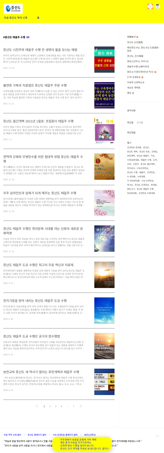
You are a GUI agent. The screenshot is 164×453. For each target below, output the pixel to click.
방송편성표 (132, 193)
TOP (157, 436)
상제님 (154, 151)
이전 (37, 406)
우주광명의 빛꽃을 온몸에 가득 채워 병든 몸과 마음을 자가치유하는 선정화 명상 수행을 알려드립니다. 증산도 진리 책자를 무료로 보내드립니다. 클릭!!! (84, 444)
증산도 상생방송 (142, 184)
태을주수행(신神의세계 (138, 66)
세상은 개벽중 (133, 87)
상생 (129, 163)
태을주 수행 (146, 159)
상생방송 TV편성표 (147, 193)
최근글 (130, 122)
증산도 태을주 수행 (145, 188)
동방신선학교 (90, 435)
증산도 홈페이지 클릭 (37, 435)
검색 (150, 6)
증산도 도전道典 (135, 42)
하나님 (130, 184)
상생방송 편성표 (134, 147)
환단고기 (131, 188)
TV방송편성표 (133, 159)
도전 (155, 159)
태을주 (142, 172)
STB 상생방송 (135, 77)
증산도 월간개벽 (148, 163)
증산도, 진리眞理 (135, 56)
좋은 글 (130, 92)
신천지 (136, 163)
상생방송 (151, 172)
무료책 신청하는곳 (135, 82)
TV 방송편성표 (133, 180)
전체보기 (132, 36)
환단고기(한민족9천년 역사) (141, 71)
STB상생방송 (142, 168)
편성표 (154, 184)
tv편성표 (141, 176)
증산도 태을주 (143, 155)
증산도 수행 (132, 172)
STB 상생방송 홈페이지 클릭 (65, 435)
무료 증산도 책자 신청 (15, 17)
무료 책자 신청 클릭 (12, 435)
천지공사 (131, 168)
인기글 (140, 122)
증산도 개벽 (132, 151)
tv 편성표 (131, 176)
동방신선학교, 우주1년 (137, 61)
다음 (81, 406)
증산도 (146, 147)
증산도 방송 (144, 151)
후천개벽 (131, 155)
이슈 (153, 155)
